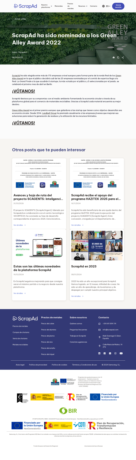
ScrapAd (22, 52)
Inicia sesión (118, 6)
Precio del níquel (47, 354)
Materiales (59, 6)
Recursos (81, 6)
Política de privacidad (38, 365)
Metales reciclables (20, 345)
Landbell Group (49, 113)
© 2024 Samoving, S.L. (111, 365)
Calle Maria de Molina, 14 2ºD (112, 345)
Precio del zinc (47, 342)
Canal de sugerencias (78, 342)
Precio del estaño (48, 348)
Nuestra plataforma (45, 6)
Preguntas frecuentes (78, 330)
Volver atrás (20, 19)
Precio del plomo (48, 336)
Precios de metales (71, 6)
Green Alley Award (20, 110)
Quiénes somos (76, 323)
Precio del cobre (47, 323)
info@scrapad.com (110, 330)
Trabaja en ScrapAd (78, 336)
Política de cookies (59, 365)
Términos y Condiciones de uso (84, 365)
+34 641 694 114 (109, 323)
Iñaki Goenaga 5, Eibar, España (112, 337)
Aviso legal (20, 365)
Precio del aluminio (48, 330)
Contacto (93, 6)
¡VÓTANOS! (23, 91)
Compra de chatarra (21, 332)
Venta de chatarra (20, 338)
